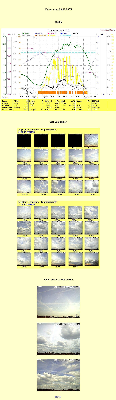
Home (58, 397)
